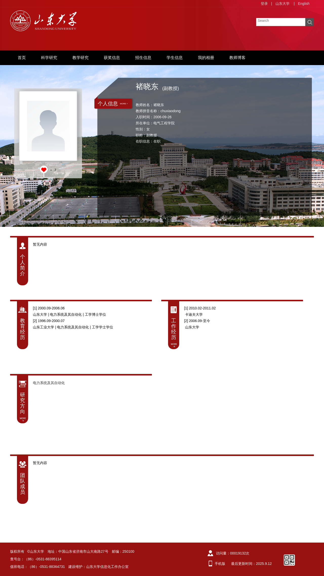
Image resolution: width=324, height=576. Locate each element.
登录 (264, 4)
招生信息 (143, 57)
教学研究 (80, 57)
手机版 (220, 564)
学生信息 (175, 57)
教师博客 (237, 57)
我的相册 (206, 57)
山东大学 (282, 4)
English (304, 4)
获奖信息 (112, 57)
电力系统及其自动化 (49, 383)
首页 (22, 57)
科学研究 (49, 57)
